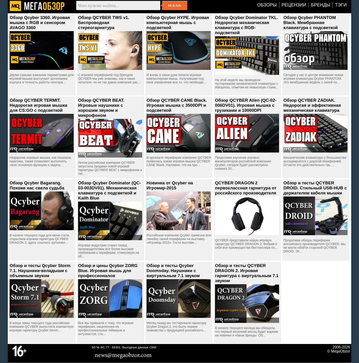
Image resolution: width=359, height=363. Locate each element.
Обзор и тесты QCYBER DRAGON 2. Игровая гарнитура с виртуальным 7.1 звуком (247, 273)
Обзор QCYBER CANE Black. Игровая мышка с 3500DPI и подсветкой (177, 105)
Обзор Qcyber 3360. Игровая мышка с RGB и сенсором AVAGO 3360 (40, 22)
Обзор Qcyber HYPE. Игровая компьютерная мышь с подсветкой (178, 22)
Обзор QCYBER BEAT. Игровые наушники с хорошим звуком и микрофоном (101, 108)
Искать (174, 5)
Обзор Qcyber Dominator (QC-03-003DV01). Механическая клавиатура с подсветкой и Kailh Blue (109, 190)
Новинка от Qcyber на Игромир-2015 (170, 185)
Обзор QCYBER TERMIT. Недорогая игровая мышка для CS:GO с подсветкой (38, 105)
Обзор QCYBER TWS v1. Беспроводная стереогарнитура (103, 22)
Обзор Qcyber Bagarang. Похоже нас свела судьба (37, 185)
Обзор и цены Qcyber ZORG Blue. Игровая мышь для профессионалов (108, 270)
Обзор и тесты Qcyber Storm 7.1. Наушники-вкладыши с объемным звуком (40, 270)
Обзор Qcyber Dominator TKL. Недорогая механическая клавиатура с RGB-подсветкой (246, 25)
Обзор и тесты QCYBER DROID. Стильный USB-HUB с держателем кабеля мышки (315, 187)
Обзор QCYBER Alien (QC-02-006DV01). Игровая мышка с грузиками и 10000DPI (245, 105)
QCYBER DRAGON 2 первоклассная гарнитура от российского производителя (245, 187)
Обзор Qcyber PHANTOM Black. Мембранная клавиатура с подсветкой (310, 22)
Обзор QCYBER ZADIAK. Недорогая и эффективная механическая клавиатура (312, 105)
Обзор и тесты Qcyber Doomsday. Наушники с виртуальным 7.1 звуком (173, 270)
